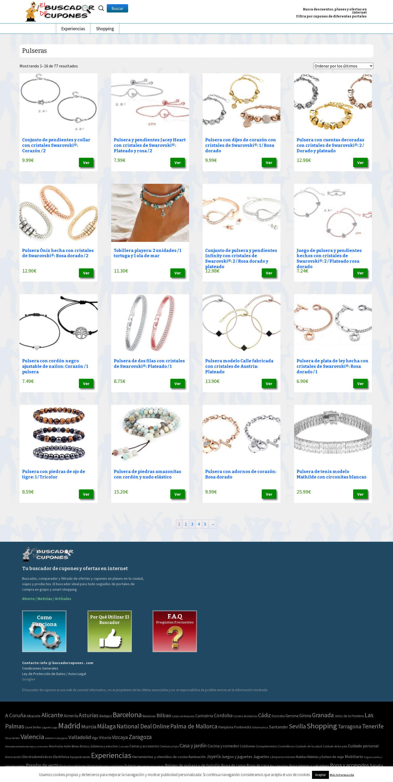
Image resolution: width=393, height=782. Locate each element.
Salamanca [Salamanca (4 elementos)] (260, 727)
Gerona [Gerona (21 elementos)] (291, 715)
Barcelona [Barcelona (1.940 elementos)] (127, 714)
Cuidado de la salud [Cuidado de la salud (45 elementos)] (308, 746)
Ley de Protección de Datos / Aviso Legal (54, 673)
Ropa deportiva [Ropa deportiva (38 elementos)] (279, 766)
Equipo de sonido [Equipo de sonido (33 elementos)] (80, 757)
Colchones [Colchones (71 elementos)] (247, 746)
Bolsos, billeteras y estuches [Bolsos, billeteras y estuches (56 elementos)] (99, 746)
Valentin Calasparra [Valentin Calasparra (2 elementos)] (56, 738)
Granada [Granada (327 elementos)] (323, 715)
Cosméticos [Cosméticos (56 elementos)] (286, 746)
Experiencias (73, 28)
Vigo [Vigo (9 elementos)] (95, 737)
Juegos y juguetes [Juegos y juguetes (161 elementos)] (236, 756)
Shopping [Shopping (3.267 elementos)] (322, 725)
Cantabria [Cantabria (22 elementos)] (204, 715)
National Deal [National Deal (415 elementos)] (134, 726)
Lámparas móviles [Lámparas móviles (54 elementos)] (282, 757)
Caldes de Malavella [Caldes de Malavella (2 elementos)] (183, 716)
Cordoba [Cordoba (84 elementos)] (223, 715)
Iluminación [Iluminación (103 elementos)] (197, 756)
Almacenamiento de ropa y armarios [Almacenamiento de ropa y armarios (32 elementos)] (26, 746)
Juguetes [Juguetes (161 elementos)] (261, 756)
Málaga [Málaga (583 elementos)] (106, 726)
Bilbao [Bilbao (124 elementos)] (164, 715)
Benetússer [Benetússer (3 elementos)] (149, 716)
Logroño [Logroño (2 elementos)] (46, 727)
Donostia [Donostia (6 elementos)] (278, 716)
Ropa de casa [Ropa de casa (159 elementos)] (257, 765)
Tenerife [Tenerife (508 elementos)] (373, 726)
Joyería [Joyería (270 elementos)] (214, 756)
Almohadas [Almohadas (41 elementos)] (56, 746)
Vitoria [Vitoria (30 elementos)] (105, 737)
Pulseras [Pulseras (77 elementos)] (130, 766)
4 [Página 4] (199, 524)
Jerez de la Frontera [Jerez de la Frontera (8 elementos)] (349, 716)
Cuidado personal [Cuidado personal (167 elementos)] (363, 745)
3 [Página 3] (192, 524)
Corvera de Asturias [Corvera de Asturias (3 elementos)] (245, 716)
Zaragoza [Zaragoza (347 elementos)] (140, 737)
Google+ (28, 679)
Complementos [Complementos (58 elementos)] (266, 746)
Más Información (342, 775)
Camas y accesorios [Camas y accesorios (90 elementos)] (144, 746)
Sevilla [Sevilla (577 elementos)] (297, 726)
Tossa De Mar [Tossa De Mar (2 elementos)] (12, 738)
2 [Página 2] (186, 524)
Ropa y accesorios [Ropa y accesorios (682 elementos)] (349, 765)
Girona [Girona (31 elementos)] (305, 715)
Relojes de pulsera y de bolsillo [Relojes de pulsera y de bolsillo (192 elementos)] (192, 765)
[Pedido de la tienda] (343, 66)
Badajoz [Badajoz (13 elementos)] (105, 716)
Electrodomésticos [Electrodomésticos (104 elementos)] (37, 756)
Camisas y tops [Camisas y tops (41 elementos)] (169, 746)
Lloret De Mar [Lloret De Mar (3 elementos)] (33, 727)
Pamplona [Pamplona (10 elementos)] (225, 727)
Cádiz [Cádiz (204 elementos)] (264, 715)
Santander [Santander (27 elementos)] (278, 726)
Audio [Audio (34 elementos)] (67, 746)
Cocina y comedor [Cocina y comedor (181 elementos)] (223, 745)
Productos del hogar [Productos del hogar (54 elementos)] (72, 766)
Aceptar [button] (320, 775)
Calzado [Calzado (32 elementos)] (123, 746)
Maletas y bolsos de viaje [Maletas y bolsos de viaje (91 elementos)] (325, 756)
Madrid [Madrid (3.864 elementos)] (69, 725)
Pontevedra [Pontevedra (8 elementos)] (242, 727)
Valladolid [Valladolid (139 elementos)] (79, 737)
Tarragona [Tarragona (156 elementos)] (349, 726)
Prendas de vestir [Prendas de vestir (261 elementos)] (42, 765)
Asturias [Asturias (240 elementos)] (88, 715)
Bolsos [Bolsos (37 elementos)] (75, 746)
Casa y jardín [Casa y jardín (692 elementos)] (193, 745)
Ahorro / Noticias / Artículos (46, 598)
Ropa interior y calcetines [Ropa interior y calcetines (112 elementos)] (309, 765)
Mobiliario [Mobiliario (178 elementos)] (354, 756)
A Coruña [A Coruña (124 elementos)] (15, 715)
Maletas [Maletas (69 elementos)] (301, 757)
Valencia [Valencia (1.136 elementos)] (32, 736)
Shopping (105, 28)
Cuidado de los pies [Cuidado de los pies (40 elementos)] (335, 746)
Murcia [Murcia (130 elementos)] (88, 726)
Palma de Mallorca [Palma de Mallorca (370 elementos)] (193, 726)
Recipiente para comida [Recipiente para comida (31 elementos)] (150, 766)
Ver (86, 162)
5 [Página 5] (205, 524)
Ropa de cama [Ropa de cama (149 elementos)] (233, 765)
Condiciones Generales (40, 668)
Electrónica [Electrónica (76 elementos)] (61, 757)
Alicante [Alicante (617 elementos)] (52, 715)
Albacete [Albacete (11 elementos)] (34, 716)
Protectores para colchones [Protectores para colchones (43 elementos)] (105, 766)
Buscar (117, 8)
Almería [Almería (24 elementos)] (71, 715)
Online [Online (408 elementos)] (161, 726)
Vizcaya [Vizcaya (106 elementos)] (120, 737)
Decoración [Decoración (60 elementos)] (13, 757)
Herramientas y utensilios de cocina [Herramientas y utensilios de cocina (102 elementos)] (160, 756)
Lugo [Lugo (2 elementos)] (54, 727)
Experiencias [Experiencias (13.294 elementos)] (111, 755)
